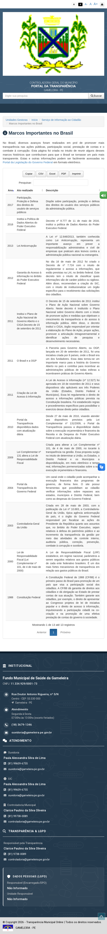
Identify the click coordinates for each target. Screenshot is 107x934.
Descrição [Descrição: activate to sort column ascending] (52, 190)
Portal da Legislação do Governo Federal (28, 162)
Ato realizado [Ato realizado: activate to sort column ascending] (25, 190)
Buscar (96, 95)
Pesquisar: (53, 182)
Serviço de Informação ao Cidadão (61, 119)
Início (35, 119)
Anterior (42, 632)
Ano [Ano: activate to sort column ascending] (10, 190)
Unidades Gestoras (17, 119)
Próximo (65, 632)
